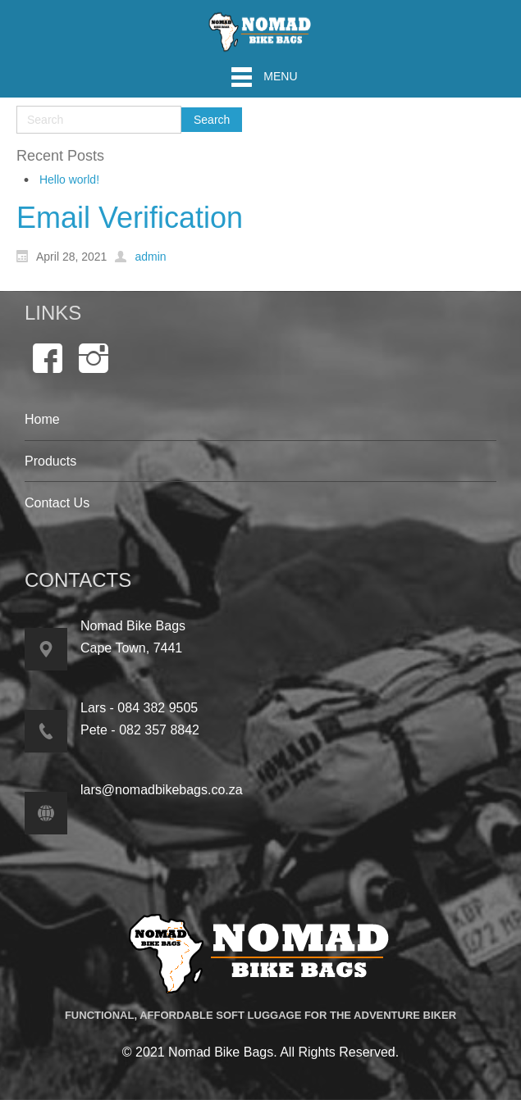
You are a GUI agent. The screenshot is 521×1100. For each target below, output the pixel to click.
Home (42, 419)
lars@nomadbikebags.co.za (161, 790)
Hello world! (69, 179)
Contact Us (57, 503)
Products (50, 461)
